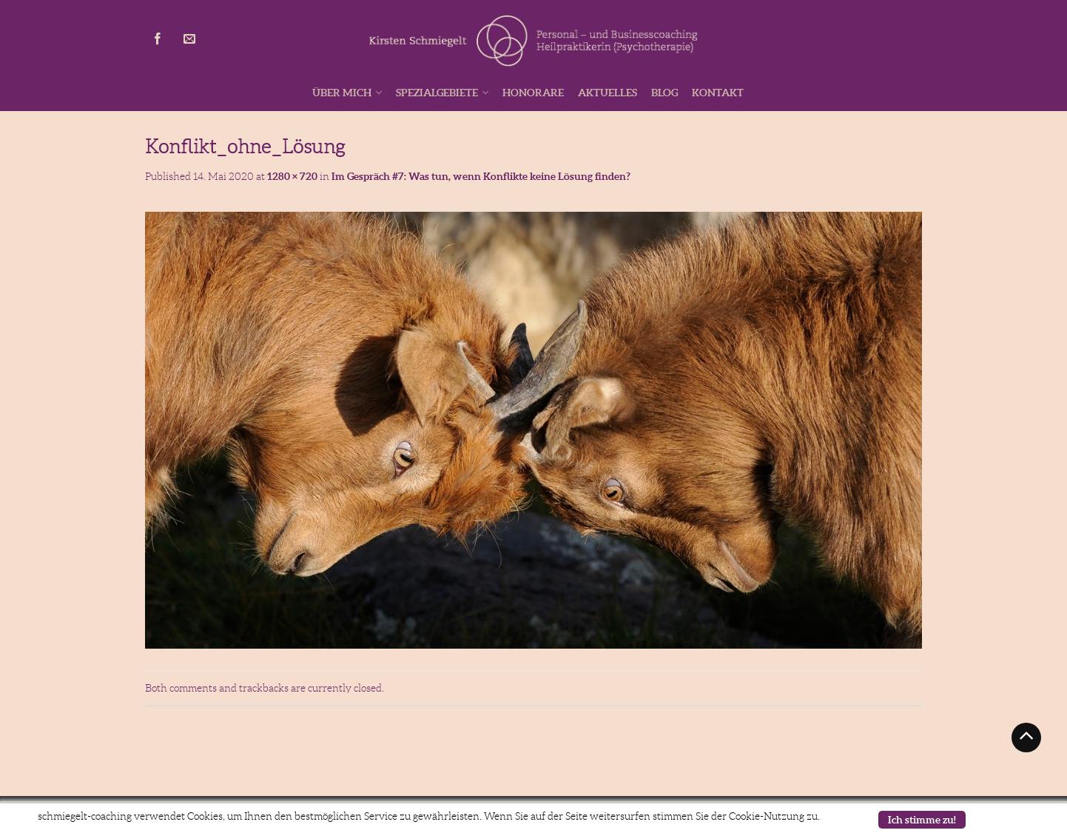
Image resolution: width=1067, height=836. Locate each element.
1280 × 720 (292, 176)
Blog (664, 92)
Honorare (533, 92)
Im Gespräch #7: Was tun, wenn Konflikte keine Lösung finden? (480, 176)
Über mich (341, 92)
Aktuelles (607, 92)
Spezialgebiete (437, 92)
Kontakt (718, 92)
